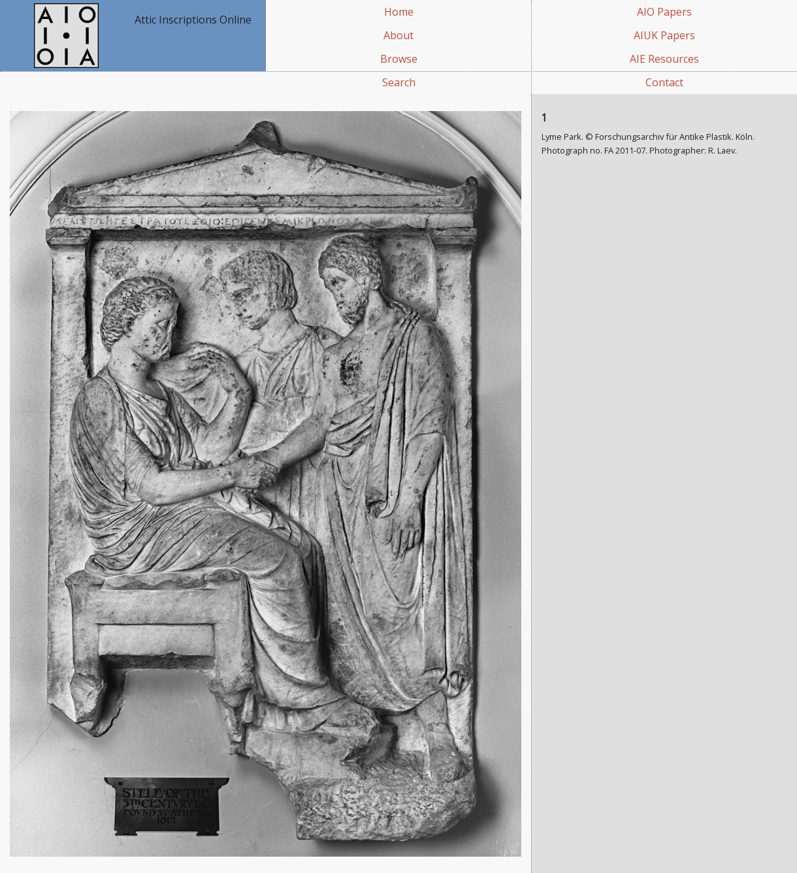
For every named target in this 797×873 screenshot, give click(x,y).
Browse (398, 59)
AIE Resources (664, 59)
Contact (664, 82)
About (398, 35)
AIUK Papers (664, 35)
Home (399, 12)
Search (398, 82)
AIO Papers (664, 12)
